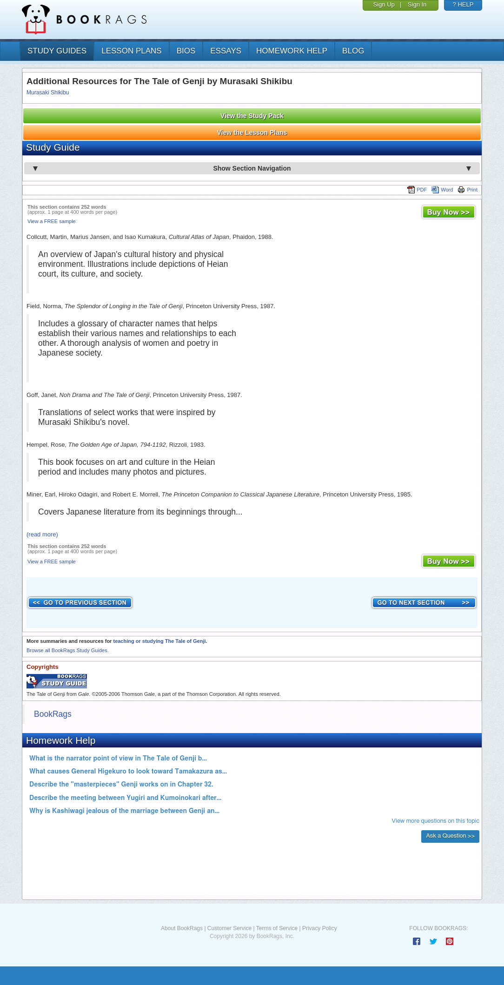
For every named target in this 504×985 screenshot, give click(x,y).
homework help (291, 50)
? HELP (463, 4)
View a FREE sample (51, 221)
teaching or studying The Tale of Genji (159, 641)
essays (225, 50)
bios (186, 50)
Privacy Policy (319, 928)
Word (442, 189)
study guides (56, 50)
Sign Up (384, 4)
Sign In (417, 4)
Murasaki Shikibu (48, 92)
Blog (353, 50)
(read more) (42, 534)
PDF (417, 189)
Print (467, 189)
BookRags (53, 714)
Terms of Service (277, 928)
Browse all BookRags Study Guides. (68, 650)
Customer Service (229, 928)
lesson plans (131, 50)
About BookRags (182, 928)
